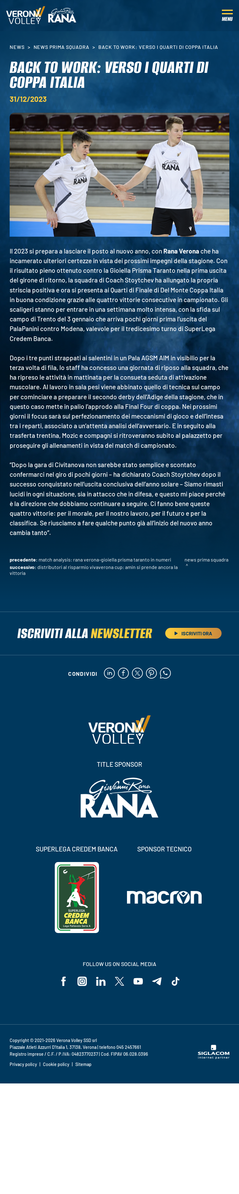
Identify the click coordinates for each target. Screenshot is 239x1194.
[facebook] (123, 674)
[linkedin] (109, 674)
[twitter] (137, 674)
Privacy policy (23, 1064)
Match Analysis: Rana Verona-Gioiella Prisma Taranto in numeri (105, 559)
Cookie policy (56, 1064)
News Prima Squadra (61, 47)
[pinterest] (151, 674)
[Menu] (227, 15)
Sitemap (83, 1064)
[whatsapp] (165, 674)
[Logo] (25, 15)
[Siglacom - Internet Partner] (213, 1057)
